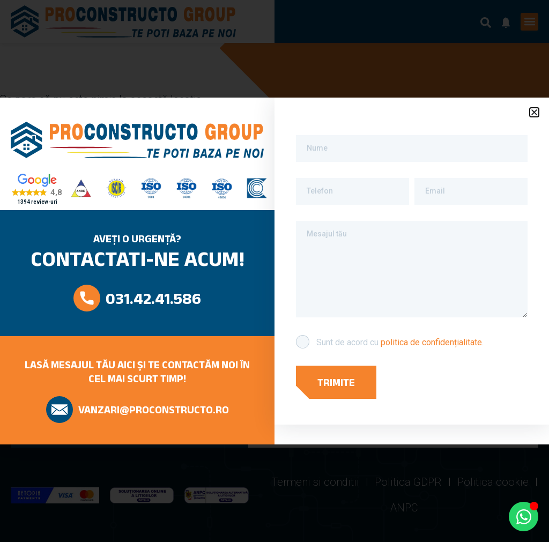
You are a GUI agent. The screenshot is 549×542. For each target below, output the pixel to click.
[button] (534, 112)
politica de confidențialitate (431, 342)
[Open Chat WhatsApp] (523, 516)
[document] (274, 271)
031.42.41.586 (153, 298)
